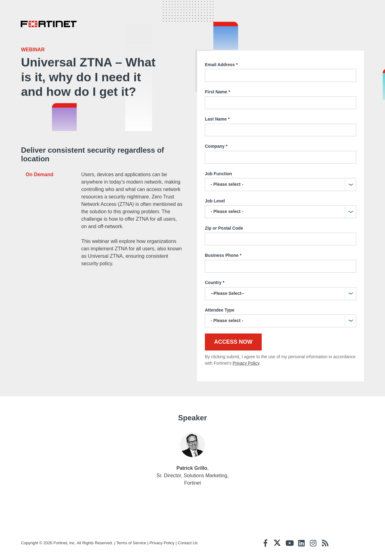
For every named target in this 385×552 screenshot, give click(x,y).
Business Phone (223, 253)
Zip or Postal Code (224, 225)
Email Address (221, 62)
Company (216, 144)
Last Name (217, 117)
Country (214, 280)
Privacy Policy (246, 360)
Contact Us (187, 540)
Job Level (215, 198)
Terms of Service (131, 540)
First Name (217, 89)
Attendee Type (219, 307)
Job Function (218, 170)
